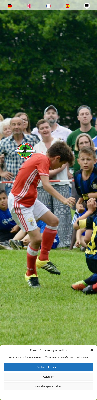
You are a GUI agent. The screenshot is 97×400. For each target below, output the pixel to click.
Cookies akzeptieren (48, 367)
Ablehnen (48, 376)
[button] (91, 350)
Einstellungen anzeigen (48, 386)
